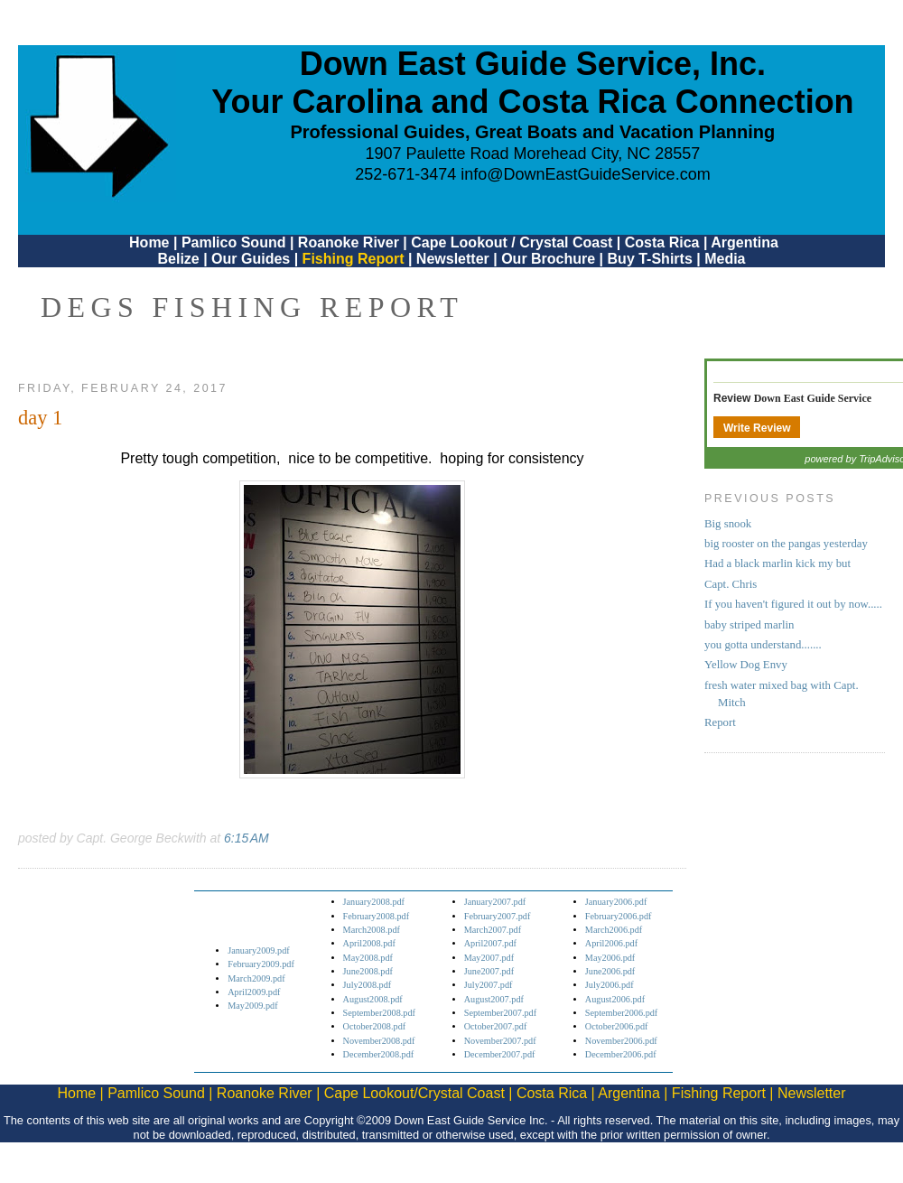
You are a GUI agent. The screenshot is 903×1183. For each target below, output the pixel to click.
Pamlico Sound (234, 242)
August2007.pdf (494, 999)
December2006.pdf (620, 1054)
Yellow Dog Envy (745, 664)
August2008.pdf (373, 999)
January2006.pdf (616, 902)
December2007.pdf (499, 1054)
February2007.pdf (497, 916)
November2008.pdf (379, 1041)
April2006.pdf (611, 943)
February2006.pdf (618, 916)
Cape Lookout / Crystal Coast (511, 242)
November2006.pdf (621, 1041)
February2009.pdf (261, 964)
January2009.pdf (259, 950)
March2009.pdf (256, 978)
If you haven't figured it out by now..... (793, 604)
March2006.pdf (613, 930)
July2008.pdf (367, 985)
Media (724, 258)
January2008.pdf (374, 902)
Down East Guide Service (812, 398)
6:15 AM (246, 838)
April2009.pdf (254, 992)
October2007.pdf (495, 1026)
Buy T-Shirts (650, 258)
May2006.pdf (610, 958)
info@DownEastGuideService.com (585, 174)
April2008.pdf (369, 943)
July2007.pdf (488, 985)
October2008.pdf (374, 1026)
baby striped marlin (749, 625)
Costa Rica (662, 242)
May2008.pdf (368, 958)
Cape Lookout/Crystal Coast (414, 1093)
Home (149, 242)
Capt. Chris (730, 584)
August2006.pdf (615, 999)
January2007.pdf (495, 902)
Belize (178, 258)
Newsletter (452, 258)
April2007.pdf (490, 943)
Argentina (744, 242)
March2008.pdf (371, 930)
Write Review (756, 428)
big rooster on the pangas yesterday (786, 543)
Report (720, 722)
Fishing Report (355, 258)
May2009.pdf (252, 1006)
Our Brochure (548, 258)
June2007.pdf (489, 971)
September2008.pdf (379, 1013)
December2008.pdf (378, 1054)
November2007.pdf (500, 1041)
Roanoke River (348, 242)
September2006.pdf (621, 1013)
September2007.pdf (500, 1013)
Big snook (727, 523)
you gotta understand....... (763, 644)
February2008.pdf (376, 916)
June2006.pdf (610, 971)
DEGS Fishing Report (252, 307)
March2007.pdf (492, 930)
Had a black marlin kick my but (777, 563)
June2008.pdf (368, 971)
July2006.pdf (609, 985)
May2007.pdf (489, 958)
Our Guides (250, 258)
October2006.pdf (616, 1026)
